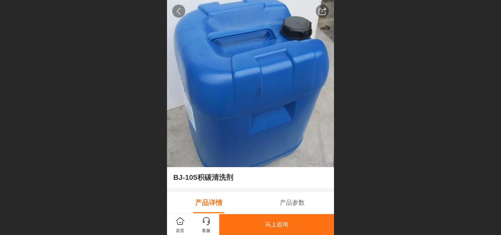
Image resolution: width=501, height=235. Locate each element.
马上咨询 (276, 224)
